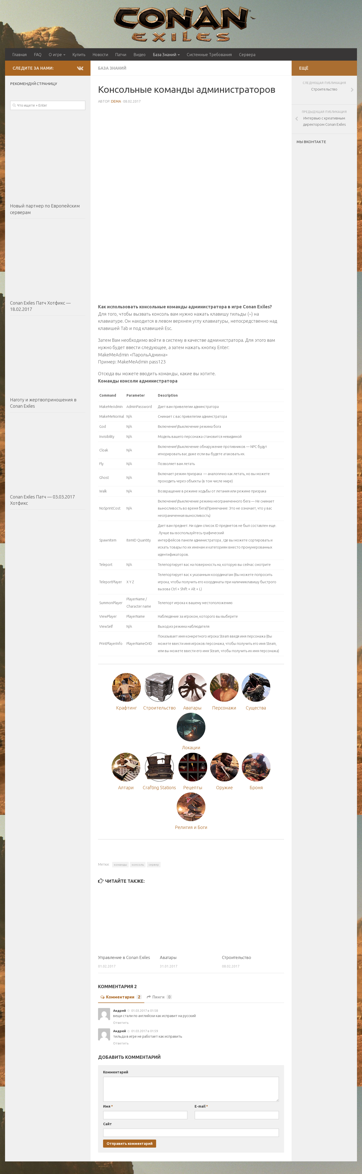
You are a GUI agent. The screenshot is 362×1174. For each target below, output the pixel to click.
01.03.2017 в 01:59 (144, 1031)
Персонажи (224, 707)
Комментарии (121, 997)
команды (120, 864)
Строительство (159, 707)
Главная (19, 54)
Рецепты (192, 787)
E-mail (201, 1106)
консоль (138, 864)
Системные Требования (209, 54)
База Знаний (164, 54)
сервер (154, 864)
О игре (55, 54)
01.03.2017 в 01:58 (144, 1011)
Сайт (107, 1124)
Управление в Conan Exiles (124, 957)
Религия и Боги (191, 827)
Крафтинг (126, 707)
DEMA (116, 101)
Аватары (192, 707)
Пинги (159, 997)
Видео (139, 54)
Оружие (224, 787)
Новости (100, 54)
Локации (191, 747)
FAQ (37, 54)
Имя (108, 1106)
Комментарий (115, 1072)
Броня (256, 787)
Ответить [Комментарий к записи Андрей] (121, 1023)
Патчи (120, 54)
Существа (256, 707)
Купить (78, 54)
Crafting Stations (159, 787)
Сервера (247, 54)
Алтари (126, 787)
